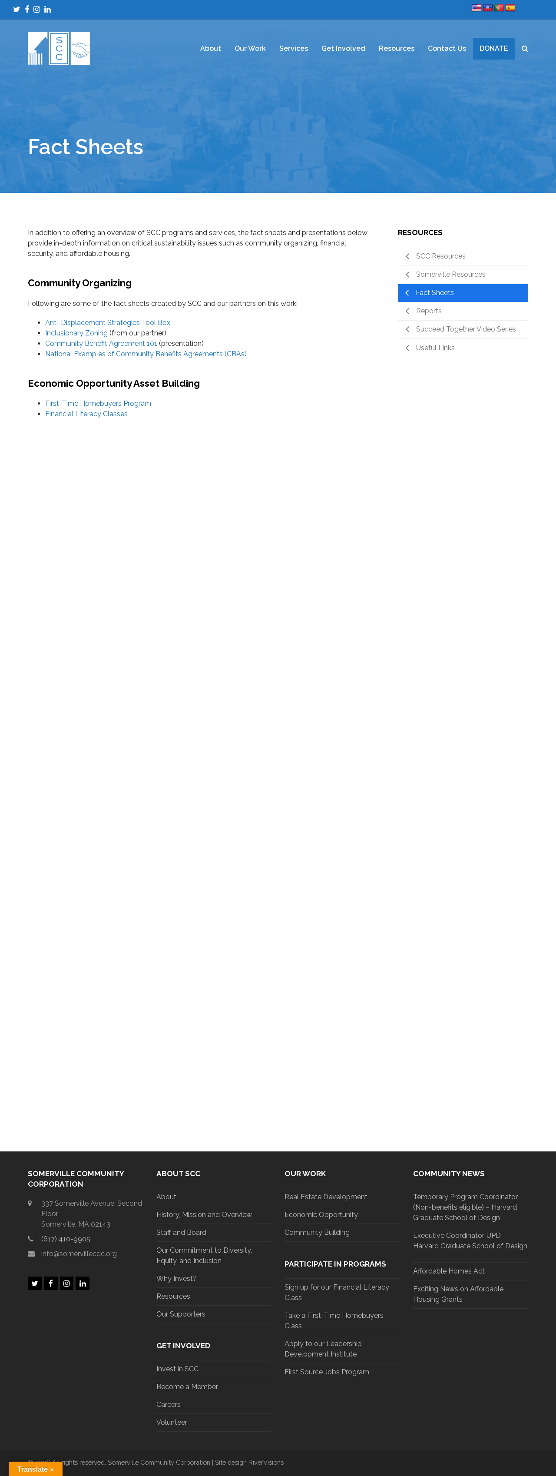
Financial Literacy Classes (86, 414)
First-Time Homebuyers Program (98, 403)
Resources (173, 1296)
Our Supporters (180, 1314)
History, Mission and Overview (204, 1215)
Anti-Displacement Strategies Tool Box (107, 322)
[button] (525, 49)
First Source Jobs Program (327, 1372)
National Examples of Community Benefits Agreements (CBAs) (146, 354)
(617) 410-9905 (65, 1239)
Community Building (317, 1232)
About (166, 1197)
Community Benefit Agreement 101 (101, 343)
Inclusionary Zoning (76, 333)
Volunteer (171, 1422)
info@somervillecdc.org (79, 1254)
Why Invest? (176, 1278)
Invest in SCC (177, 1369)
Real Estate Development (326, 1197)
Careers (168, 1404)
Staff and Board (181, 1232)
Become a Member (187, 1387)
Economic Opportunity (321, 1215)
